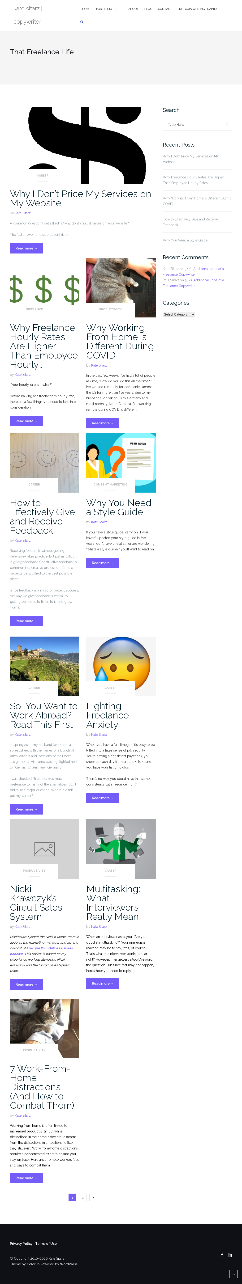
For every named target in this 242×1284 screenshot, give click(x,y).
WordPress (69, 1264)
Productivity (110, 309)
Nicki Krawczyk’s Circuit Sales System (36, 902)
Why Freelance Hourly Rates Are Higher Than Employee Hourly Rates (193, 180)
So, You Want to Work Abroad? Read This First (44, 715)
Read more (29, 249)
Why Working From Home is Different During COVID (120, 341)
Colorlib (33, 1264)
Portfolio (104, 9)
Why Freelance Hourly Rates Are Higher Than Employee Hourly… (44, 346)
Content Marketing (111, 484)
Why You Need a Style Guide (118, 507)
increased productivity (28, 1131)
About (133, 9)
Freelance (34, 309)
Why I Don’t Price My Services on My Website (80, 198)
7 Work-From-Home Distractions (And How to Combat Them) (42, 1087)
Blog (148, 9)
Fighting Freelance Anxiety (107, 715)
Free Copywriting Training (198, 9)
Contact (165, 9)
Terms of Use (46, 1244)
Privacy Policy (21, 1244)
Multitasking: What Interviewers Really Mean (113, 902)
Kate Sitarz (23, 213)
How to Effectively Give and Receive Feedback (42, 516)
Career (42, 175)
